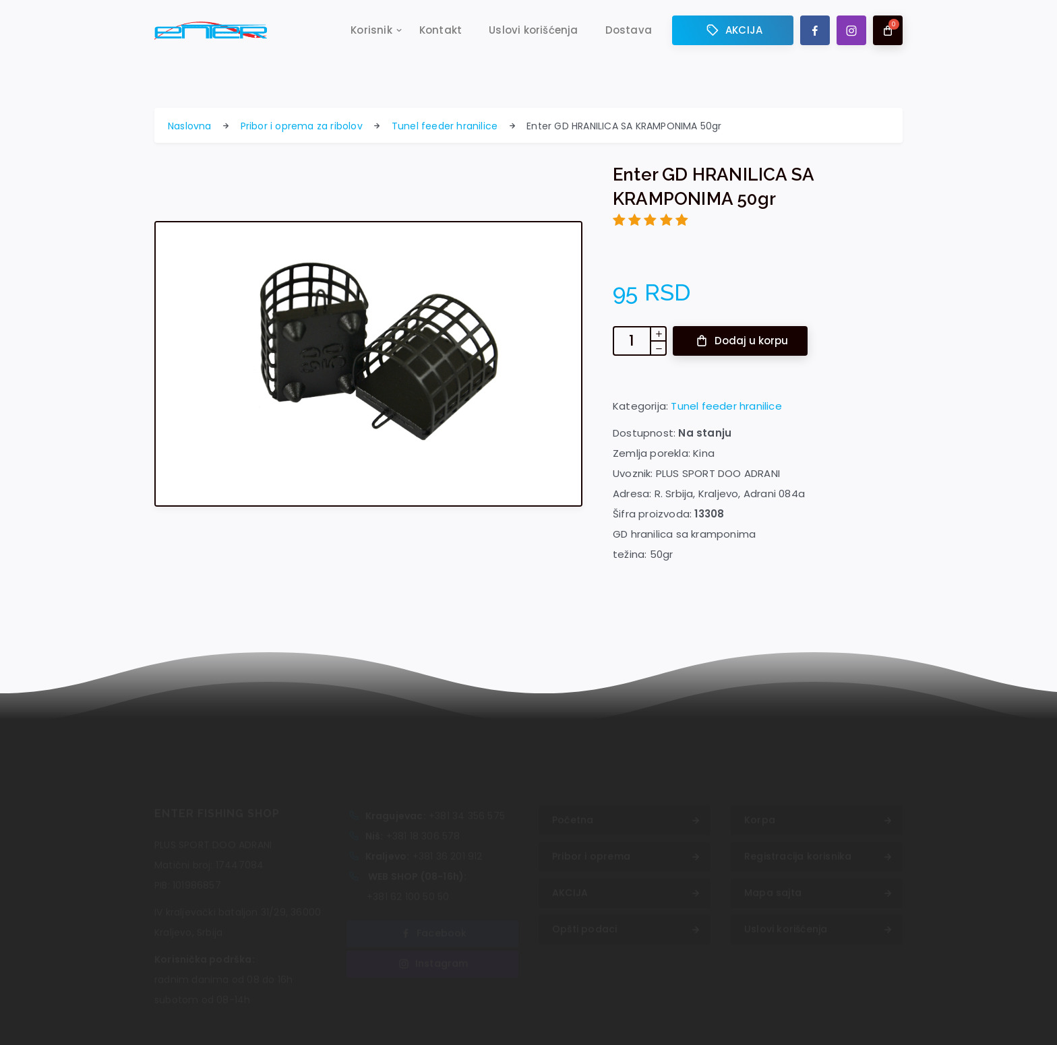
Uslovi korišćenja (533, 31)
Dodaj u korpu (741, 341)
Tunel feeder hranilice (444, 126)
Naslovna (190, 126)
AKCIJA (732, 32)
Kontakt (440, 31)
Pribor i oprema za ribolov (302, 126)
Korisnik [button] (371, 31)
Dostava (628, 31)
